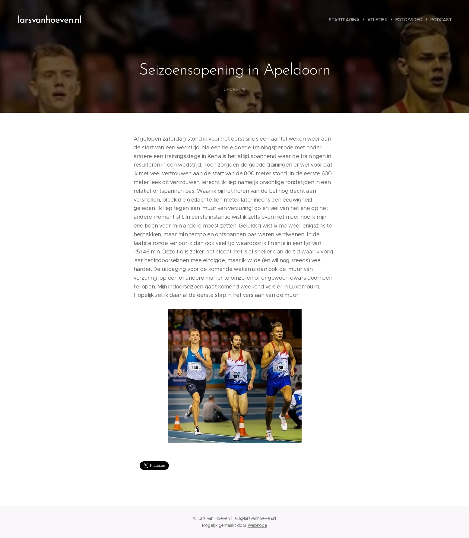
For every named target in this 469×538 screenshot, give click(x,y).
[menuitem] (345, 19)
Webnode (257, 525)
